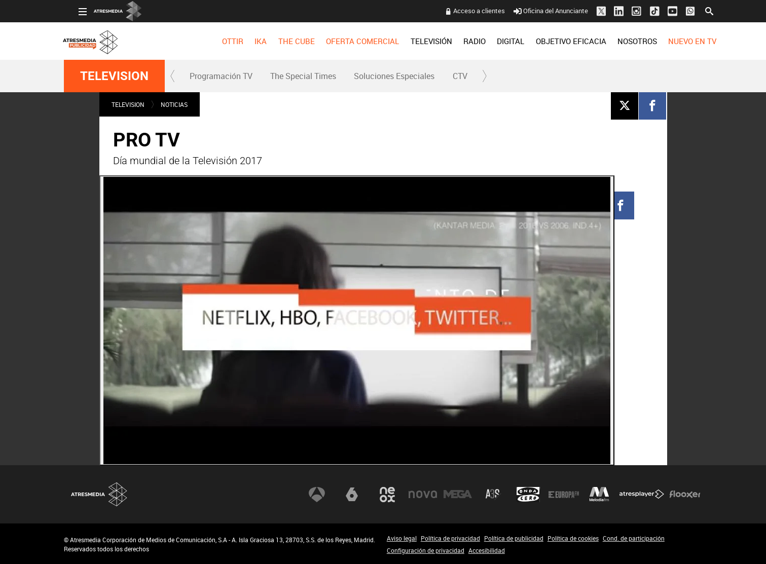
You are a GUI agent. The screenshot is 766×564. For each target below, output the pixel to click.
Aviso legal (402, 538)
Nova (423, 494)
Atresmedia (99, 494)
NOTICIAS (174, 104)
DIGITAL (495, 41)
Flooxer (685, 494)
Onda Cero (528, 494)
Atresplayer (642, 494)
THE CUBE (282, 41)
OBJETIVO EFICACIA (556, 41)
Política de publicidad (513, 538)
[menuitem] (218, 41)
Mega (458, 494)
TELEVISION (114, 76)
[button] (173, 76)
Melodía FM (599, 494)
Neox (387, 494)
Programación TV (221, 76)
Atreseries (493, 494)
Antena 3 (317, 494)
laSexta (352, 494)
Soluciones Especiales (394, 76)
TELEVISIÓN (416, 41)
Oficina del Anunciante (535, 10)
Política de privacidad (450, 538)
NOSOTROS (622, 41)
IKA (246, 41)
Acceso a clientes (464, 10)
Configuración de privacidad (425, 550)
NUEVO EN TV (677, 41)
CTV (460, 76)
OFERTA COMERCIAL (347, 41)
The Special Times (303, 76)
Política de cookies (573, 538)
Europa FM (564, 494)
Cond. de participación (634, 538)
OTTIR (218, 41)
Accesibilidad (486, 550)
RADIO (460, 41)
